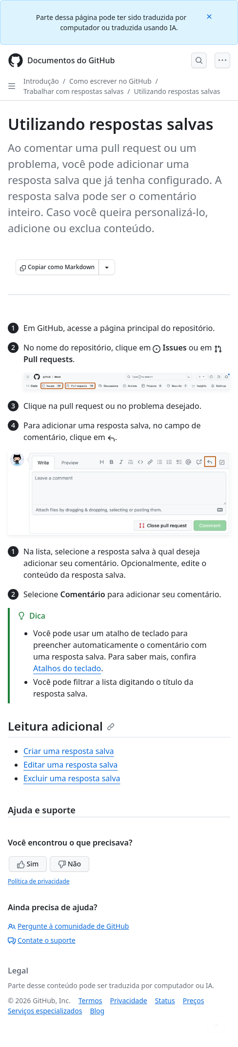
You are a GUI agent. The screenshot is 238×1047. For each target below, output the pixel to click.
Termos (90, 1000)
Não (69, 863)
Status (165, 1000)
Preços (193, 1000)
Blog (97, 1010)
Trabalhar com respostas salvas (73, 91)
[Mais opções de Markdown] (107, 267)
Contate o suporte (42, 940)
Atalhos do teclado (67, 668)
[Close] (210, 15)
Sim (28, 863)
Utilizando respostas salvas (177, 91)
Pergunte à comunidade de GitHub (68, 926)
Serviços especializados (45, 1010)
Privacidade (128, 1000)
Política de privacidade (38, 881)
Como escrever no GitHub (110, 81)
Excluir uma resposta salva (71, 778)
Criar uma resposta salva (68, 751)
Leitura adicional (61, 726)
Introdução (41, 81)
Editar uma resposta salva (70, 764)
